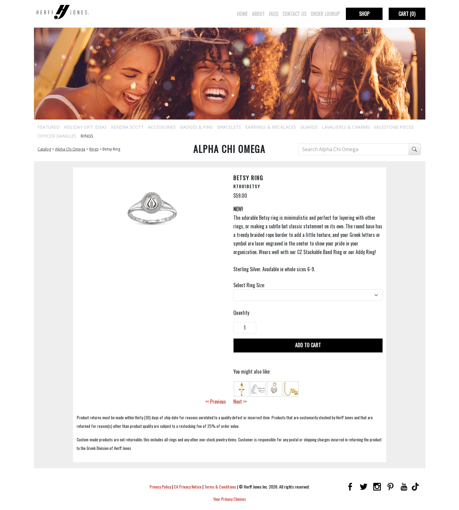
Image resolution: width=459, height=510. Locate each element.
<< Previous (215, 401)
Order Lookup (325, 13)
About (258, 13)
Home (242, 13)
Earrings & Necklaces (270, 127)
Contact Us (294, 13)
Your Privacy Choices (229, 499)
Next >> (240, 401)
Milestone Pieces (394, 127)
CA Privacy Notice (188, 486)
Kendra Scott (127, 127)
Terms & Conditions (220, 486)
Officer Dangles (57, 136)
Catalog (44, 149)
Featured (49, 127)
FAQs (273, 13)
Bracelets (229, 127)
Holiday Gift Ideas (85, 127)
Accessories (162, 127)
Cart (406, 13)
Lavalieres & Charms (346, 127)
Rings (86, 136)
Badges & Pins (196, 127)
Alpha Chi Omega (70, 149)
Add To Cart (308, 345)
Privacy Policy (160, 486)
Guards (309, 127)
